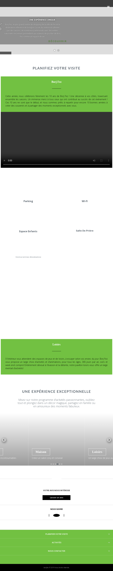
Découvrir (57, 41)
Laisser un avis (58, 497)
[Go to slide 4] (57, 464)
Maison (65, 452)
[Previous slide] (4, 440)
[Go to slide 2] (53, 464)
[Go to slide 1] (51, 464)
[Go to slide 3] (55, 464)
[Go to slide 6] (61, 464)
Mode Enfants (14, 452)
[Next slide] (109, 440)
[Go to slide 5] (59, 464)
